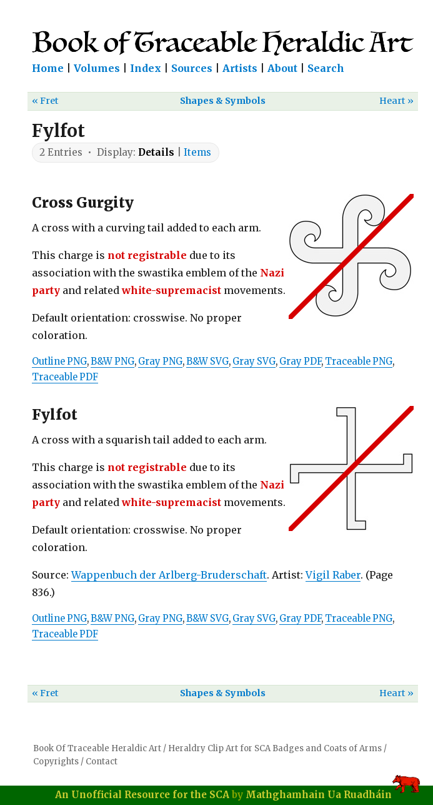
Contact (101, 761)
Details (156, 152)
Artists (239, 68)
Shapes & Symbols (223, 100)
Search (325, 68)
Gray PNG (160, 361)
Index (145, 68)
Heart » (396, 100)
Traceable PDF (65, 377)
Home (48, 68)
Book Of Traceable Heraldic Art (97, 748)
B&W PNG (112, 361)
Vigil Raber (333, 575)
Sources (191, 68)
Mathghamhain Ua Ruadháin (319, 795)
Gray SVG (254, 361)
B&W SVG (207, 361)
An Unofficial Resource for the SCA (142, 795)
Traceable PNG (358, 361)
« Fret (45, 100)
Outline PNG (59, 361)
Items (197, 152)
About (282, 68)
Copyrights (56, 761)
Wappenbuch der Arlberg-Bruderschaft (169, 575)
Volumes (97, 68)
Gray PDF (300, 361)
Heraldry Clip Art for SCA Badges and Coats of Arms (275, 748)
